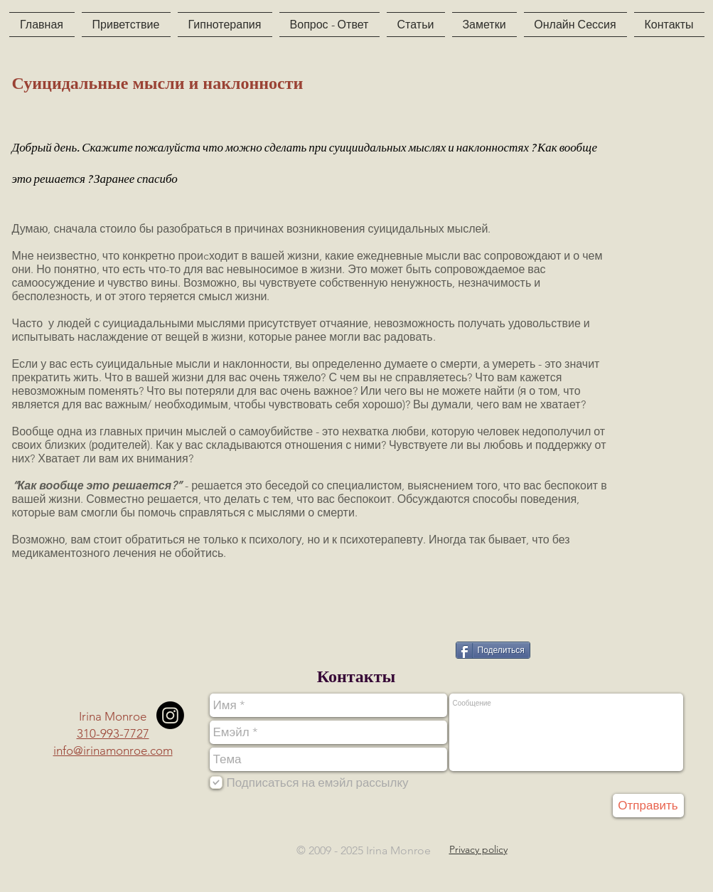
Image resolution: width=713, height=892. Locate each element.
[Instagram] (170, 715)
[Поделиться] (493, 650)
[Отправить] (648, 805)
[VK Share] (417, 649)
